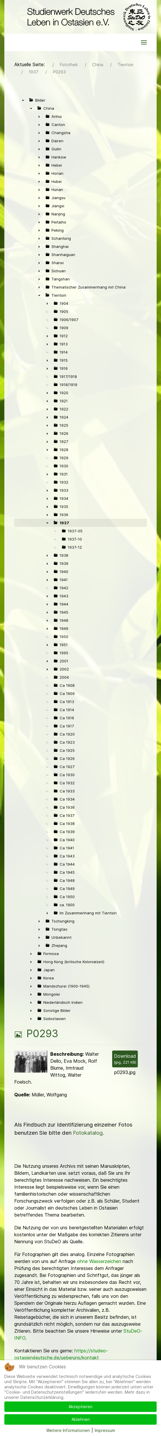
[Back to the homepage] (88, 17)
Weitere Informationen (68, 1430)
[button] (144, 42)
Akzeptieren (80, 1406)
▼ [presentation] (23, 100)
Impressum (105, 1430)
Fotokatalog (88, 1132)
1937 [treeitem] (64, 522)
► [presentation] (39, 116)
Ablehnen (80, 1419)
